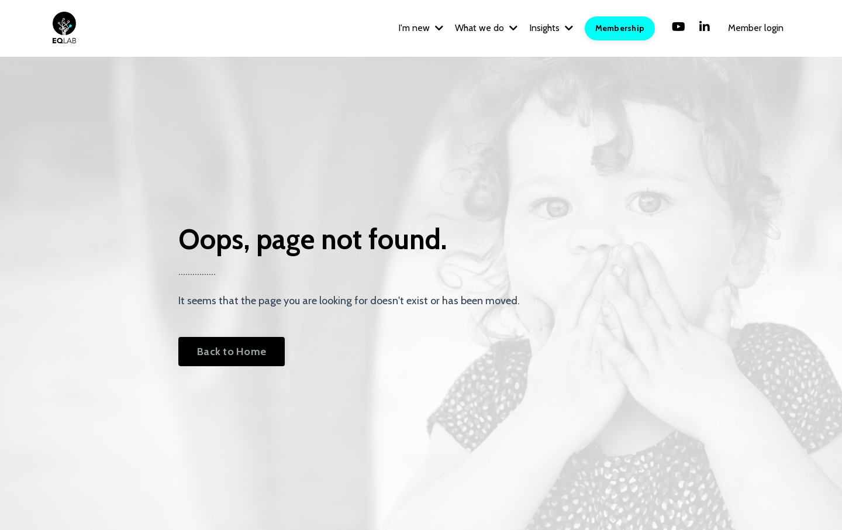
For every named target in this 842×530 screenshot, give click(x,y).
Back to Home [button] (231, 351)
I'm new (420, 27)
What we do (486, 27)
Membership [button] (620, 28)
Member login (756, 27)
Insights (551, 27)
